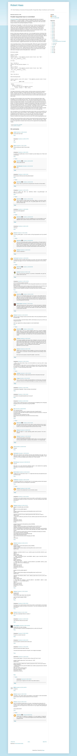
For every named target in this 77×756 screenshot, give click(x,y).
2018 (53, 34)
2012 (53, 49)
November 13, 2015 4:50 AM (28, 166)
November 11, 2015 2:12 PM (23, 174)
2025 (53, 23)
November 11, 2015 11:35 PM (28, 294)
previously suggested (15, 19)
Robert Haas (17, 5)
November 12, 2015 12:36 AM (23, 361)
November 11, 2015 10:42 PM (23, 281)
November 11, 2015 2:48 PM (23, 209)
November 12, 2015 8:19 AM (27, 303)
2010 (53, 52)
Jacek (15, 446)
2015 (53, 38)
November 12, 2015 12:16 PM (24, 479)
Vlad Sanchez (16, 453)
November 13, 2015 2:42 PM (23, 640)
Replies (16, 158)
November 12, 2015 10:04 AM (25, 436)
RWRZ (15, 687)
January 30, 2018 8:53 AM (27, 714)
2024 (53, 25)
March (54, 44)
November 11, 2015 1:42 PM (21, 145)
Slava (15, 408)
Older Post (44, 741)
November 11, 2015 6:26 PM (23, 258)
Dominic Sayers (19, 303)
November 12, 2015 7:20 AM (28, 422)
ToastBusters (16, 479)
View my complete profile (55, 17)
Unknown (15, 232)
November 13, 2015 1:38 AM (22, 612)
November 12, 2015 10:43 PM (23, 496)
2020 (53, 31)
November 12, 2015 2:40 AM (23, 394)
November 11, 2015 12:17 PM (23, 138)
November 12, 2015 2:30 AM (23, 387)
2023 (53, 26)
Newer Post (13, 741)
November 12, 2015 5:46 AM (21, 446)
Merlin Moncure (16, 462)
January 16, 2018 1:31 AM (21, 701)
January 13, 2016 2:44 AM (21, 694)
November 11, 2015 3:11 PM (23, 226)
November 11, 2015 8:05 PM (28, 240)
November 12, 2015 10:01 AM (25, 462)
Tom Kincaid (16, 258)
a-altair (15, 132)
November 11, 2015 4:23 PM (22, 232)
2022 (53, 28)
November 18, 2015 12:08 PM (21, 687)
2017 (53, 35)
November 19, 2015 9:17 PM (25, 348)
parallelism (15, 125)
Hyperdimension (20, 166)
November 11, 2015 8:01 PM (28, 216)
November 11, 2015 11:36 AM (21, 132)
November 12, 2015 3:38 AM (21, 408)
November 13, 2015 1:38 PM (23, 633)
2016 (53, 37)
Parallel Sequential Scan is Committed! (59, 41)
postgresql (18, 125)
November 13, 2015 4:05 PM (23, 646)
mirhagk (18, 378)
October (54, 43)
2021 (53, 29)
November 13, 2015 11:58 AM (25, 625)
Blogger (43, 750)
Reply (15, 135)
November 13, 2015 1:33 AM (23, 603)
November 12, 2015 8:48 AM (24, 453)
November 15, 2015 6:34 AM (23, 656)
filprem (15, 145)
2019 (53, 32)
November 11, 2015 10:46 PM (22, 315)
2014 (53, 46)
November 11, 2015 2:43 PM (23, 190)
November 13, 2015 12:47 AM (22, 505)
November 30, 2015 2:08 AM (26, 679)
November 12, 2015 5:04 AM (25, 338)
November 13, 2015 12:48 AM (22, 591)
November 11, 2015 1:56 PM (23, 152)
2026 (53, 22)
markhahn (18, 373)
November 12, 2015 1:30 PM (25, 488)
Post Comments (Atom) (19, 743)
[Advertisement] (59, 74)
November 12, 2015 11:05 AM (26, 373)
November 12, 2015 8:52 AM (25, 430)
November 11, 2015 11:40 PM (28, 329)
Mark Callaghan (16, 625)
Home (29, 741)
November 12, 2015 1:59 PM (25, 378)
